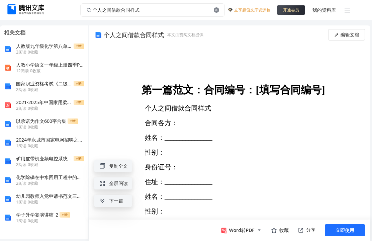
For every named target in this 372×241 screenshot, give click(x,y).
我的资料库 (324, 10)
